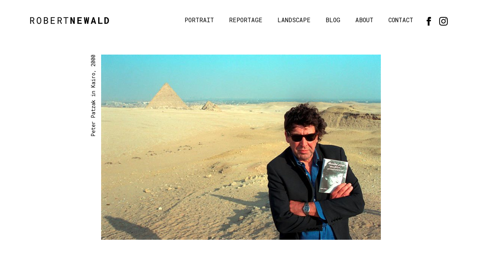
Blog (333, 20)
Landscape (294, 20)
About (364, 20)
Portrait (199, 20)
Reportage (245, 20)
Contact (400, 20)
